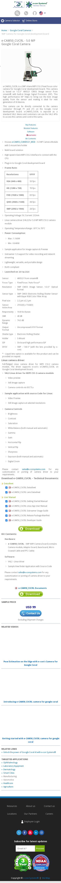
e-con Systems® (31, 878)
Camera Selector (10, 20)
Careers (49, 813)
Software (30, 132)
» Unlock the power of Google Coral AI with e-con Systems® (28, 752)
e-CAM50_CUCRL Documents (31, 588)
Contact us (49, 806)
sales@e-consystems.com (33, 469)
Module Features (31, 128)
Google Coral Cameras (20, 30)
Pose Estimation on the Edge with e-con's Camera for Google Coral (31, 663)
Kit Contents (31, 139)
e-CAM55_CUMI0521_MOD (23, 142)
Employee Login (30, 821)
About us (30, 806)
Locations (12, 813)
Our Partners (30, 813)
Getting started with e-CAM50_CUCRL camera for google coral (30, 740)
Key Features (31, 125)
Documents (30, 135)
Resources (12, 806)
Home (4, 30)
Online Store (29, 20)
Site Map (46, 878)
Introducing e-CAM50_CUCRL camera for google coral (31, 702)
